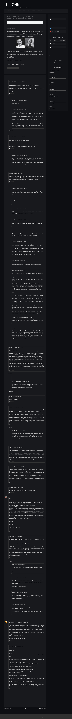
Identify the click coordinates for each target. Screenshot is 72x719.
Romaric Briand (52, 101)
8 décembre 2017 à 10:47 (22, 241)
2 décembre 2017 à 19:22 (21, 377)
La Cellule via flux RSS (55, 44)
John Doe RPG (52, 77)
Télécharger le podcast (11, 28)
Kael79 (10, 347)
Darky (41, 717)
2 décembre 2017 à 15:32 (18, 407)
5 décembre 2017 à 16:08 (22, 188)
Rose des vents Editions (54, 91)
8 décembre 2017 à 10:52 (22, 577)
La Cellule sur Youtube (55, 31)
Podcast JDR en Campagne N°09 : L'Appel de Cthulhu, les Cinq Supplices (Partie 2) (22, 17)
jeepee (10, 498)
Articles (9, 10)
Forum (24, 10)
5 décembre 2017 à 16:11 (19, 487)
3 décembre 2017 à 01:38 (19, 466)
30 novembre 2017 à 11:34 (19, 81)
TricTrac (51, 79)
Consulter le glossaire (53, 62)
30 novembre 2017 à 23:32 (19, 136)
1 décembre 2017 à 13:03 (18, 396)
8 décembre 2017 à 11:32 (20, 270)
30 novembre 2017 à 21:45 (22, 109)
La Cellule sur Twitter (55, 28)
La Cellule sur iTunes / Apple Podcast (57, 40)
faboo (13, 377)
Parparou (51, 94)
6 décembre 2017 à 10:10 (18, 498)
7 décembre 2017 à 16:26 (22, 230)
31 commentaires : (20, 64)
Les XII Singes (52, 89)
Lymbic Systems (52, 108)
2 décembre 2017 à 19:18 (21, 430)
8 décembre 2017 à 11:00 (22, 592)
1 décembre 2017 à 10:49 (19, 173)
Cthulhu (16, 68)
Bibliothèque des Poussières (55, 70)
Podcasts (15, 10)
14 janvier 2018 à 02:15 (18, 646)
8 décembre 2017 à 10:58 (20, 260)
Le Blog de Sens (52, 103)
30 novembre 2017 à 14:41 (22, 100)
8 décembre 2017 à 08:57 (20, 564)
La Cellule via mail (54, 47)
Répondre (12, 93)
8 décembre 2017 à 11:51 (20, 604)
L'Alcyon (51, 106)
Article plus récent (7, 708)
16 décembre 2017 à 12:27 (23, 622)
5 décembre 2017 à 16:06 (22, 155)
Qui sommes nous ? (31, 10)
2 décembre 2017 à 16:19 (18, 447)
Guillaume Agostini (13, 622)
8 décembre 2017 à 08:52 (17, 536)
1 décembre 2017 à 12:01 (18, 347)
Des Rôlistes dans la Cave (54, 74)
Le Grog (51, 84)
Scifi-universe (52, 82)
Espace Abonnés (40, 10)
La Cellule (14, 4)
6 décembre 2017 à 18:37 (22, 208)
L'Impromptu (52, 72)
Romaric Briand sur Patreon (56, 19)
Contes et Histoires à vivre (54, 96)
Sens (20, 10)
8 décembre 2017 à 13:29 (22, 327)
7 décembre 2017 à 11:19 (22, 219)
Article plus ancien (42, 708)
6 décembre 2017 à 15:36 (22, 200)
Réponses (11, 97)
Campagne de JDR (10, 68)
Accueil (25, 708)
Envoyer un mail (52, 55)
